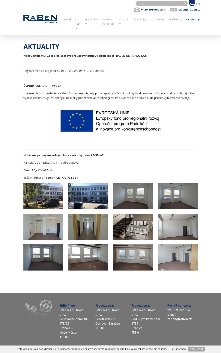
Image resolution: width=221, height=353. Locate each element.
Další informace (178, 349)
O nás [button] (77, 23)
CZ (192, 3)
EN (198, 3)
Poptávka (157, 19)
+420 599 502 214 (153, 9)
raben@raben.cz (189, 9)
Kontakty (175, 19)
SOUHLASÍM (196, 349)
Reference (139, 19)
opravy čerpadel (108, 21)
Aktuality (193, 19)
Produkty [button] (91, 21)
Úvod (67, 19)
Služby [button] (123, 21)
